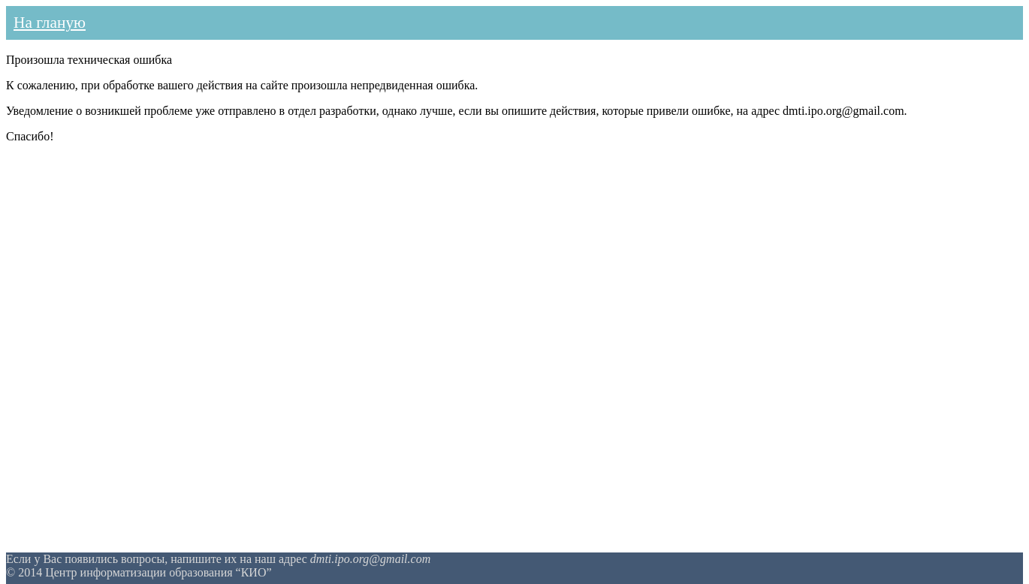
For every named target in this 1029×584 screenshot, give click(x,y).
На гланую (50, 23)
